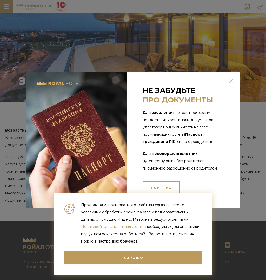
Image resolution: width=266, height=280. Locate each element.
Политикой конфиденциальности (112, 226)
